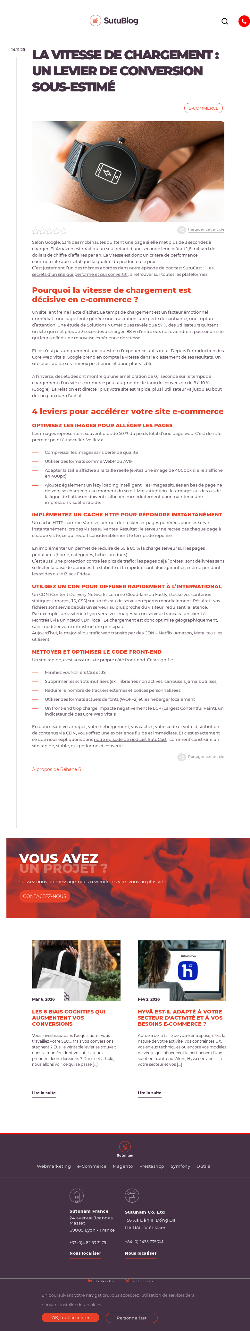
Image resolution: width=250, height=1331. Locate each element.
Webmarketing (54, 1166)
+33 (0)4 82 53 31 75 (88, 1243)
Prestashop (151, 1166)
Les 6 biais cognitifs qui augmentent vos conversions (68, 1018)
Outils (203, 1166)
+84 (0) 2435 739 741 (144, 1242)
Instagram (139, 1281)
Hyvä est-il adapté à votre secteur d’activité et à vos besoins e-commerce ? (180, 1018)
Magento (123, 1166)
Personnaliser (132, 1317)
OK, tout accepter (71, 1317)
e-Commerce (203, 108)
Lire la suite (44, 1093)
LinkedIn (101, 1281)
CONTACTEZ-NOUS (44, 897)
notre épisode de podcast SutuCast (130, 739)
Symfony (180, 1166)
